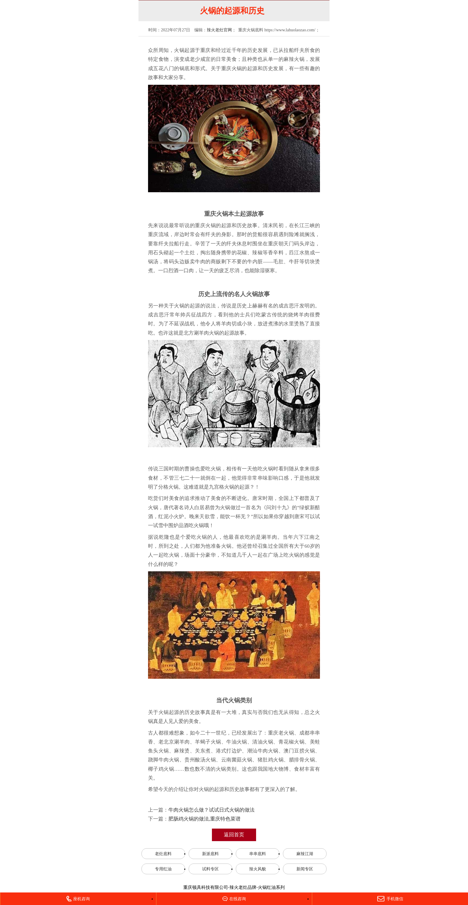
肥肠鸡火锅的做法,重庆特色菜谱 (204, 819)
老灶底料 (163, 853)
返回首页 (234, 835)
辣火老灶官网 (219, 30)
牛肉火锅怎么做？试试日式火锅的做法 (211, 810)
